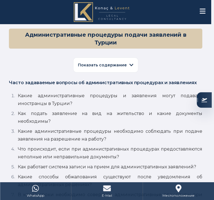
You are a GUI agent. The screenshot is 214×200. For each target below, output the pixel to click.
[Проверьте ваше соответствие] (204, 100)
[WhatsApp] (36, 191)
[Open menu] (202, 11)
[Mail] (107, 191)
